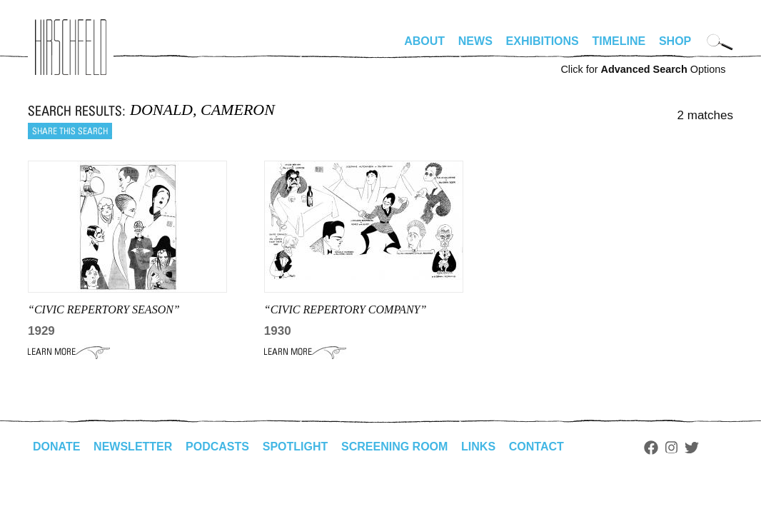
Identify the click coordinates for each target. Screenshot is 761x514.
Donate (56, 446)
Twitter (692, 447)
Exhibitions (542, 41)
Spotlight (295, 446)
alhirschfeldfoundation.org (71, 47)
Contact (536, 446)
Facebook (651, 447)
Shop (675, 41)
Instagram (671, 447)
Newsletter (133, 446)
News (475, 41)
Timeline (619, 41)
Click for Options (642, 69)
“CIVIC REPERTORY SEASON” (104, 309)
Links (478, 446)
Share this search (70, 131)
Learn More (69, 352)
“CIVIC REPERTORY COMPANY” (345, 309)
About (424, 41)
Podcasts (217, 446)
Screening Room (394, 446)
